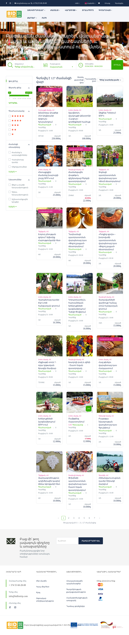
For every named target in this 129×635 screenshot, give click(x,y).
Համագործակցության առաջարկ (76, 599)
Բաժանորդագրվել (91, 541)
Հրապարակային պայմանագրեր (74, 582)
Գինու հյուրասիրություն (18, 193)
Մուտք (107, 3)
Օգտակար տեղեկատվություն (45, 599)
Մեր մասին (41, 581)
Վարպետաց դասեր (16, 160)
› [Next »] (99, 518)
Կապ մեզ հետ (42, 587)
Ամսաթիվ (89, 64)
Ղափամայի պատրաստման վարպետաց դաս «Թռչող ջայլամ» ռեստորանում (77, 240)
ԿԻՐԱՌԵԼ (13, 103)
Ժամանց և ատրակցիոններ (18, 153)
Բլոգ (44, 18)
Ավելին (13, 172)
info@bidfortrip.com (22, 3)
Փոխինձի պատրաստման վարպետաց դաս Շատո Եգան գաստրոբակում (77, 484)
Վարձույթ (71, 10)
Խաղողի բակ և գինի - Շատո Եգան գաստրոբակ (79, 365)
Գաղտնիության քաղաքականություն (76, 590)
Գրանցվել (119, 3)
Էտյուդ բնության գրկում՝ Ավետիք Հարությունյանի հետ (49, 237)
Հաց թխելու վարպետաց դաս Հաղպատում (108, 365)
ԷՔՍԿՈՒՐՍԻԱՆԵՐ (36, 10)
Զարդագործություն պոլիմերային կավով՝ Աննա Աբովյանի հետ (49, 481)
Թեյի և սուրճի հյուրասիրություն (18, 186)
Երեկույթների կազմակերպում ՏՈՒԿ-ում (46, 422)
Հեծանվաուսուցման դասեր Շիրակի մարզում (109, 481)
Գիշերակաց (105, 10)
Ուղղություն (55, 64)
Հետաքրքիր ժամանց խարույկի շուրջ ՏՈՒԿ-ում (48, 175)
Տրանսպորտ (88, 10)
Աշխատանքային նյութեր (18, 200)
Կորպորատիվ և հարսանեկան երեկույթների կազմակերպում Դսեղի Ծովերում (77, 306)
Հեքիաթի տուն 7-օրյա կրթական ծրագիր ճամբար (47, 365)
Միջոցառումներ (18, 167)
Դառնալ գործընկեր (75, 606)
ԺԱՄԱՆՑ (55, 10)
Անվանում (19, 64)
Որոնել (117, 65)
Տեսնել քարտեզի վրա (79, 80)
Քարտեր (32, 18)
